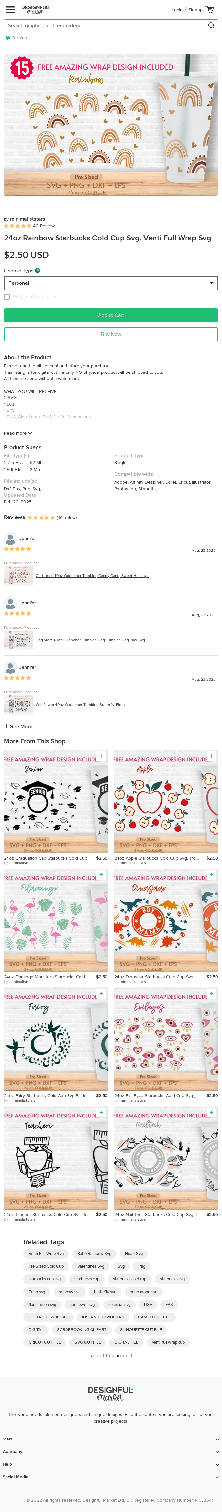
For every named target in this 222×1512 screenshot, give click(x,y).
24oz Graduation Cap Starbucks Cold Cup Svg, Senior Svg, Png (50, 858)
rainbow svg (69, 1292)
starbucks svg (172, 1279)
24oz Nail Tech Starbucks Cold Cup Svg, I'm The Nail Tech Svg (160, 1214)
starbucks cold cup (129, 1279)
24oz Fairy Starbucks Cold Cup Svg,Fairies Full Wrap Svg (50, 1095)
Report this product (111, 1355)
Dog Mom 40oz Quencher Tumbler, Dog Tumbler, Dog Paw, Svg (90, 640)
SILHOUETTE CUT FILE (141, 1329)
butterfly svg (105, 1292)
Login (177, 10)
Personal (18, 283)
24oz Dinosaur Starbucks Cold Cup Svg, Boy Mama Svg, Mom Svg (160, 977)
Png (141, 1266)
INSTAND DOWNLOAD (103, 1317)
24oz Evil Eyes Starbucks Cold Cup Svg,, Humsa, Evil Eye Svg (160, 1095)
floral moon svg (42, 1304)
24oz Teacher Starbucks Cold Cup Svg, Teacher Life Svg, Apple (50, 1214)
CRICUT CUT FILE (45, 1342)
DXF (148, 1304)
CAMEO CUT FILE (154, 1317)
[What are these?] (37, 270)
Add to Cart (111, 315)
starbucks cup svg (45, 1279)
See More (18, 726)
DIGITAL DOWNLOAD (48, 1317)
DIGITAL (36, 1329)
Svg (121, 1266)
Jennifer (27, 538)
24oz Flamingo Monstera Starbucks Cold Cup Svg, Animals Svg (50, 977)
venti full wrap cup (168, 1342)
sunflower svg (82, 1304)
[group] (111, 125)
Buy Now (111, 334)
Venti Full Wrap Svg (46, 1253)
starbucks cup (86, 1279)
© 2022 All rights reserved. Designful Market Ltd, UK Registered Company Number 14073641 (119, 1500)
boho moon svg (143, 1292)
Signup (196, 10)
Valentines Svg (90, 1266)
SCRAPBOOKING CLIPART (81, 1329)
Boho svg (37, 1292)
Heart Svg (134, 1253)
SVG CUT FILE (88, 1342)
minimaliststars (24, 219)
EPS (169, 1304)
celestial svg (119, 1304)
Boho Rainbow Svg (94, 1253)
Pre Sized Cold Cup (46, 1266)
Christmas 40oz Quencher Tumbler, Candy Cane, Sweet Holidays (92, 575)
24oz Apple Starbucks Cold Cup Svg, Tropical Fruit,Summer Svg (160, 858)
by (20, 863)
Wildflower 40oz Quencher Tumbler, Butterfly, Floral (81, 704)
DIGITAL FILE (126, 1342)
